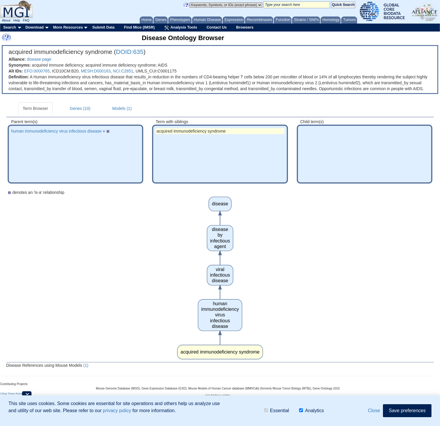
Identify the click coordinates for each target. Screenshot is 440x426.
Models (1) (121, 108)
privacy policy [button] (117, 410)
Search (9, 27)
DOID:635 (129, 51)
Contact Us (216, 27)
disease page (39, 59)
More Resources (68, 27)
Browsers (245, 27)
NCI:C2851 (123, 71)
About (6, 20)
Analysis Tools (180, 27)
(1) (85, 365)
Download (34, 27)
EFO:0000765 (37, 71)
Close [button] (374, 410)
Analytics (311, 410)
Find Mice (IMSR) (139, 27)
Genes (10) (80, 108)
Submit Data (103, 27)
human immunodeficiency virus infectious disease (56, 131)
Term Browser (35, 108)
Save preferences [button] (407, 410)
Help (16, 20)
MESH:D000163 (96, 71)
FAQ (26, 20)
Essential (276, 410)
